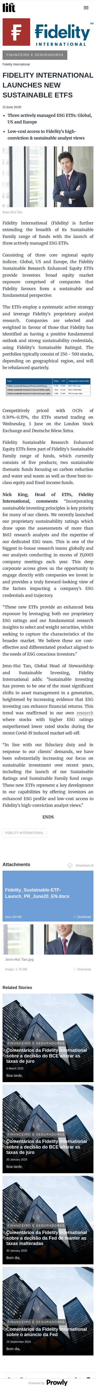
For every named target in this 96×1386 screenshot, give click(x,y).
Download (82, 917)
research (85, 712)
